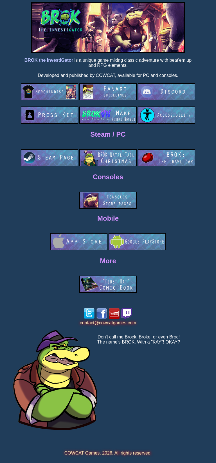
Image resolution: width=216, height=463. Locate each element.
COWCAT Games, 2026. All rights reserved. (108, 453)
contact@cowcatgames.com (108, 322)
